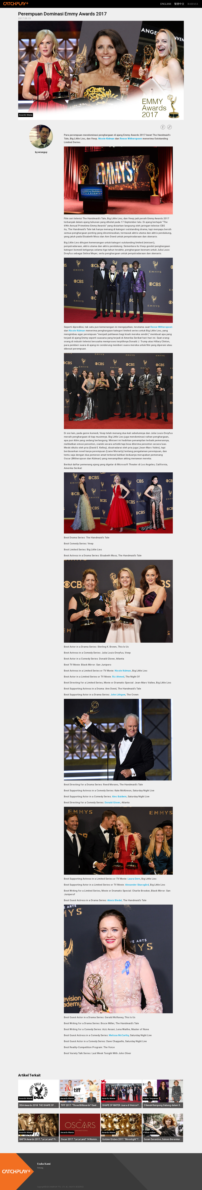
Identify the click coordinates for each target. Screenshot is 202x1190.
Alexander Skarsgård (137, 884)
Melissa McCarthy (119, 1035)
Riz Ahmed (118, 676)
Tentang (40, 1168)
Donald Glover (112, 802)
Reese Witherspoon (131, 138)
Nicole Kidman (106, 138)
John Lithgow (117, 694)
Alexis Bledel (114, 900)
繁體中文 (179, 4)
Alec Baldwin (119, 796)
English (165, 4)
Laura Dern (134, 878)
